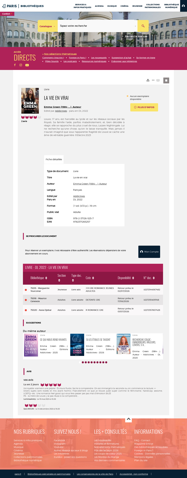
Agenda (18, 443)
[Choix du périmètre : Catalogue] (48, 26)
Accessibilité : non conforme (134, 473)
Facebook (59, 439)
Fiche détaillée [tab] (54, 159)
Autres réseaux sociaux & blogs (71, 449)
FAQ (136, 439)
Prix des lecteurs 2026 (106, 449)
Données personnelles (157, 453)
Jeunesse (19, 453)
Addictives (61, 111)
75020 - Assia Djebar (41, 309)
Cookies (138, 453)
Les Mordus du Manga (106, 456)
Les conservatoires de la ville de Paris (95, 473)
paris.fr (18, 473)
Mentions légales (143, 456)
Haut (128, 418)
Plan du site (140, 459)
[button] (183, 6)
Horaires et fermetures (106, 443)
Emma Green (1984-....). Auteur (62, 107)
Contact (145, 439)
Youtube (58, 446)
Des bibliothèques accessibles (151, 446)
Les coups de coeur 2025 (108, 453)
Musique (18, 446)
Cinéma (18, 449)
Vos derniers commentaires (109, 459)
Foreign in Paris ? (143, 449)
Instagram (60, 443)
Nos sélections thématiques (109, 446)
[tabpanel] (84, 196)
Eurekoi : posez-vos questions (70, 456)
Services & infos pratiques (28, 439)
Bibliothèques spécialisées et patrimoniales (49, 473)
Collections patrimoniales (28, 456)
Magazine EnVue (143, 443)
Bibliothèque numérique (28, 459)
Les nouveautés (102, 439)
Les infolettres (61, 453)
